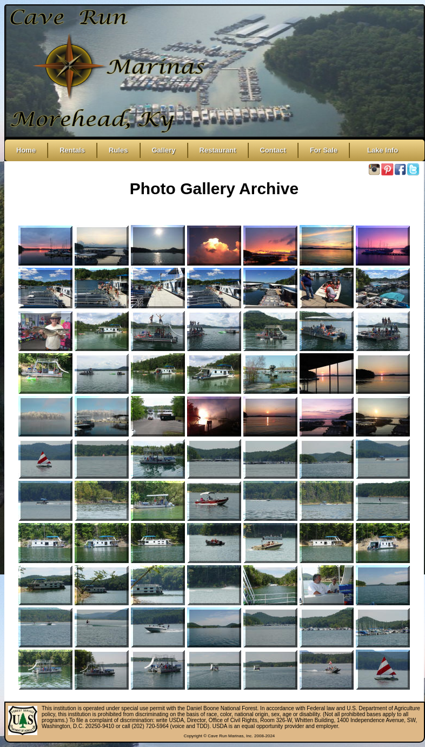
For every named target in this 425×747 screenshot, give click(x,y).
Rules (118, 150)
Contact (273, 150)
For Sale (323, 150)
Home (26, 150)
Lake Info (379, 150)
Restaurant (218, 150)
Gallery (164, 150)
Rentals (72, 150)
